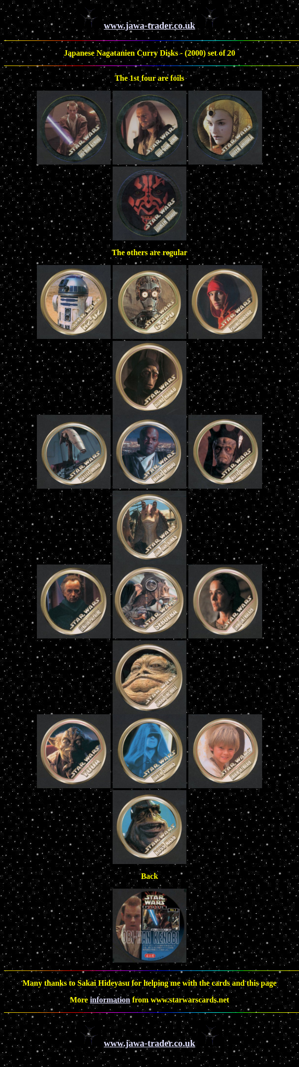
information (110, 1000)
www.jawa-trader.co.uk (149, 25)
